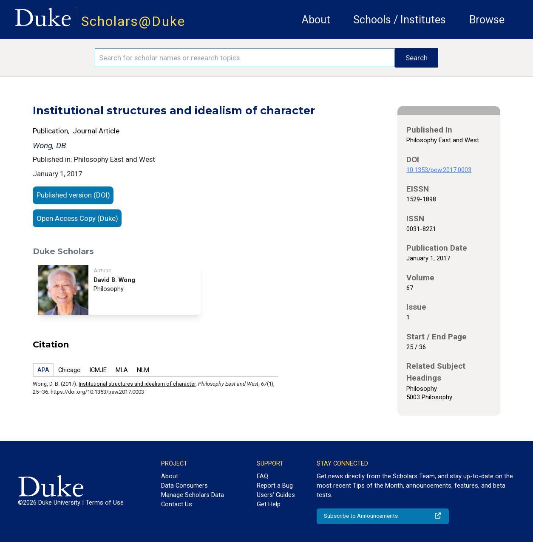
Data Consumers (184, 485)
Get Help (269, 504)
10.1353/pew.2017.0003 (438, 170)
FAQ (262, 476)
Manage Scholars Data (192, 495)
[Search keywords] (244, 57)
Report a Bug (275, 485)
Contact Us (176, 504)
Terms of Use (104, 502)
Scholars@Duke (133, 21)
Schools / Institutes (399, 20)
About (316, 20)
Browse (487, 20)
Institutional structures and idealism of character (137, 384)
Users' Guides (276, 495)
